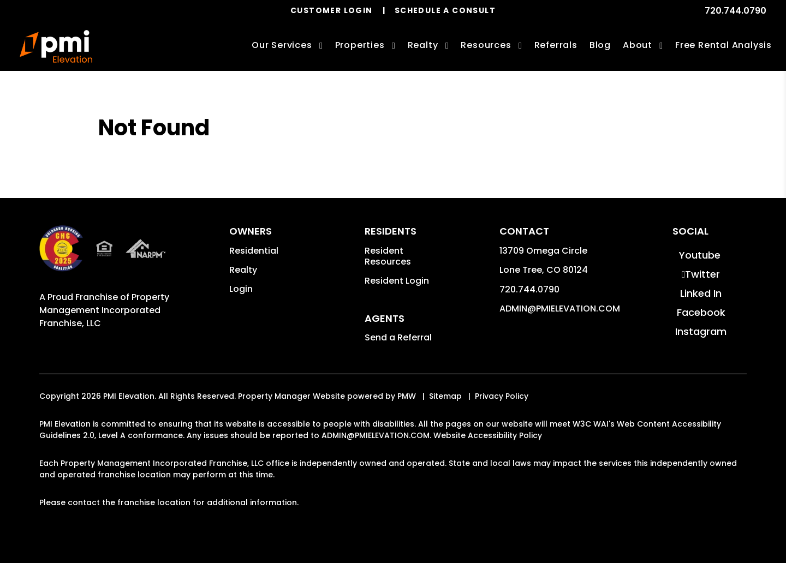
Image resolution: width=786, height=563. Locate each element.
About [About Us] (637, 45)
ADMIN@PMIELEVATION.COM (559, 308)
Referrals (555, 45)
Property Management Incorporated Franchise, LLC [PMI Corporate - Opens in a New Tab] (104, 310)
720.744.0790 (735, 10)
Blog (600, 45)
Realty (243, 269)
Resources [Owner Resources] (486, 45)
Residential (253, 250)
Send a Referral (398, 337)
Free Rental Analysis (723, 45)
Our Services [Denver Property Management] (282, 45)
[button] (699, 255)
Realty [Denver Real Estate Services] (423, 45)
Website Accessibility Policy (487, 435)
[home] (56, 46)
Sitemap (445, 396)
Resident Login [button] (397, 280)
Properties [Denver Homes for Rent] (360, 45)
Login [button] (241, 289)
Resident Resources (388, 256)
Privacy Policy (501, 396)
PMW (406, 396)
